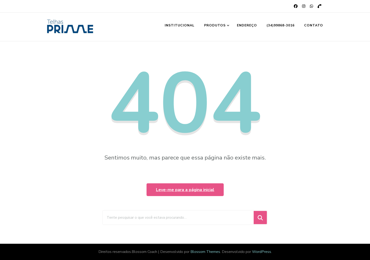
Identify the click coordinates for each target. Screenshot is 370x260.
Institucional (179, 25)
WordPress (261, 251)
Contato (313, 25)
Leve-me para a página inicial (185, 190)
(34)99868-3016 (280, 25)
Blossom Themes (205, 251)
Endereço (247, 25)
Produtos (215, 25)
